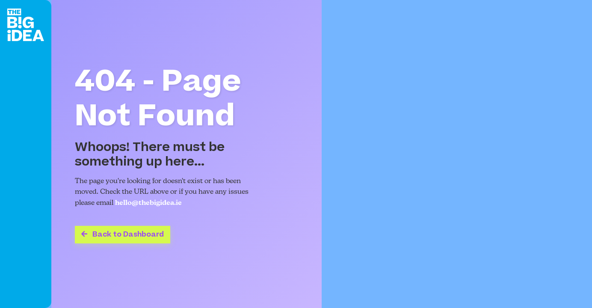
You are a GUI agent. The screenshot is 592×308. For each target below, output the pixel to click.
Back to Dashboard (122, 234)
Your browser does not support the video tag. (457, 154)
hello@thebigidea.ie (148, 203)
